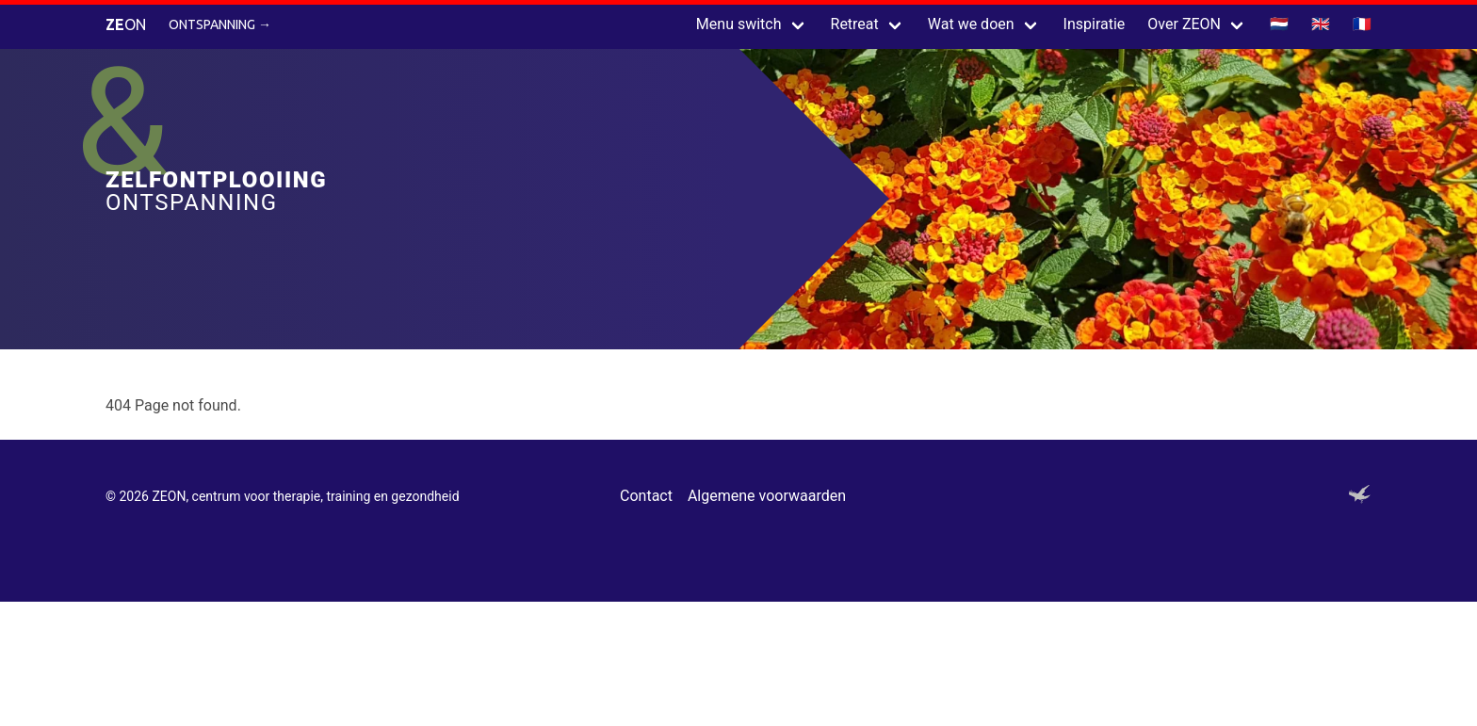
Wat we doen (971, 24)
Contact (646, 496)
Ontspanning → (220, 24)
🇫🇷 (1362, 24)
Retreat (855, 24)
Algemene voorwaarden (767, 496)
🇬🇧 (1320, 24)
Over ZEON (1184, 24)
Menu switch (739, 24)
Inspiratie (1094, 24)
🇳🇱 (1279, 24)
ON (126, 24)
